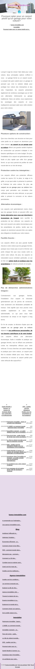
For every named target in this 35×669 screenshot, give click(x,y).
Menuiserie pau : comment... (10, 554)
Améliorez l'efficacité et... (9, 533)
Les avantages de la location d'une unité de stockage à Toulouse (15, 470)
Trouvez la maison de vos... (10, 596)
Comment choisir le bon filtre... (11, 546)
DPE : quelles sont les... (9, 642)
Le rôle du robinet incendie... (10, 638)
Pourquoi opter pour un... (9, 646)
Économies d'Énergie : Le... (10, 541)
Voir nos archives (22, 665)
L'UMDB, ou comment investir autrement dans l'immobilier (16, 427)
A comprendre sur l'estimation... (11, 520)
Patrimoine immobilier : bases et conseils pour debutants (16, 422)
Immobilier (17, 27)
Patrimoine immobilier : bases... (11, 621)
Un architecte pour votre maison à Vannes (16, 464)
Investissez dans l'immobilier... (11, 655)
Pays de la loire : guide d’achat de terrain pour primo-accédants (16, 436)
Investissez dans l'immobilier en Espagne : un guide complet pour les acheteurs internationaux (16, 458)
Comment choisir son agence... (11, 608)
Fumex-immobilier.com (11, 665)
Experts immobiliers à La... (10, 600)
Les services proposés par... (10, 583)
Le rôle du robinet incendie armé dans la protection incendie (16, 440)
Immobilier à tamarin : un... (10, 630)
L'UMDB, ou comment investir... (11, 625)
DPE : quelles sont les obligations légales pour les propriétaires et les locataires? (26, 411)
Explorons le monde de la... (10, 604)
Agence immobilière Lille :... (10, 592)
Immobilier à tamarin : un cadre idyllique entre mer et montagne (16, 431)
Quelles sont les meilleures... (11, 571)
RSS (29, 665)
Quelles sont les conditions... (10, 579)
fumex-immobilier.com (17, 25)
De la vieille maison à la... (10, 613)
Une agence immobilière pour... (11, 524)
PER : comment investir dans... (11, 550)
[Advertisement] (17, 49)
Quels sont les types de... (9, 566)
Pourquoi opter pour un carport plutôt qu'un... (16, 29)
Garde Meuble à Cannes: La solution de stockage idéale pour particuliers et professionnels (7, 411)
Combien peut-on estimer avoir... (12, 562)
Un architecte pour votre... (10, 659)
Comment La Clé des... (9, 558)
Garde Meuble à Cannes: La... (11, 650)
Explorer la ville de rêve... (9, 588)
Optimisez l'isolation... (8, 537)
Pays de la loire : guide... (9, 634)
